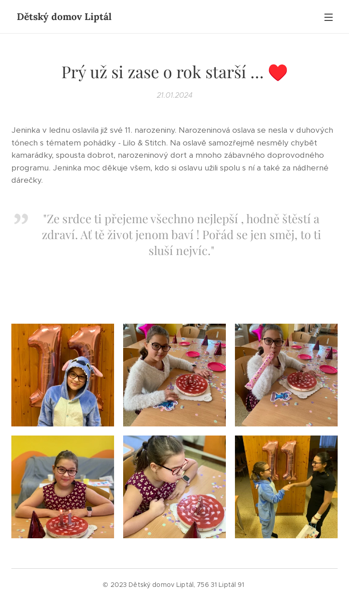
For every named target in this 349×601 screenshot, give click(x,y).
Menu (328, 17)
